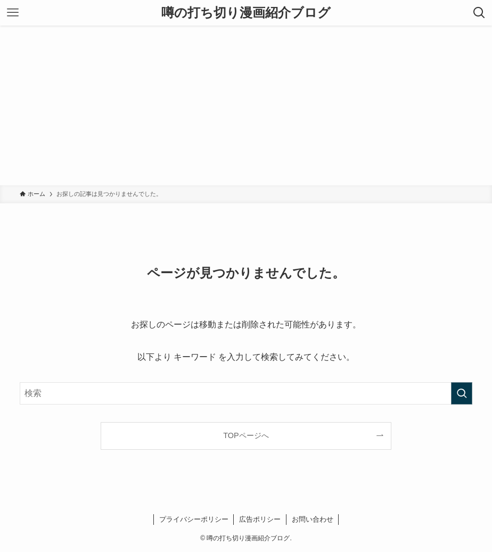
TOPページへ (245, 435)
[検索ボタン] (479, 13)
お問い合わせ (312, 519)
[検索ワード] (246, 393)
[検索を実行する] (461, 393)
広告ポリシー (260, 519)
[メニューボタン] (13, 13)
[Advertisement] (246, 105)
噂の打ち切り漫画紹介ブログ (246, 12)
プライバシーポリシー (193, 519)
